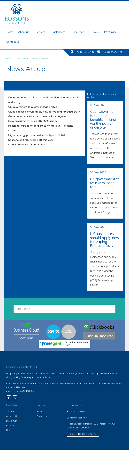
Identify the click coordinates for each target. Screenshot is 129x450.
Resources (79, 31)
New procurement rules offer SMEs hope (33, 121)
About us (24, 31)
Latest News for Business (26, 58)
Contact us (12, 41)
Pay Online (110, 31)
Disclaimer (11, 420)
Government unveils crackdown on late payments (38, 116)
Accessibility (12, 416)
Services (41, 31)
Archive (45, 58)
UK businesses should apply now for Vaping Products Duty (44, 111)
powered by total (20, 391)
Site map (10, 411)
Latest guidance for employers (27, 144)
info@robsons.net (112, 51)
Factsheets (59, 31)
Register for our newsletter (83, 433)
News (95, 31)
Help (8, 430)
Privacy (10, 425)
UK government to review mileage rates (32, 106)
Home (9, 31)
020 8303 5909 (76, 411)
